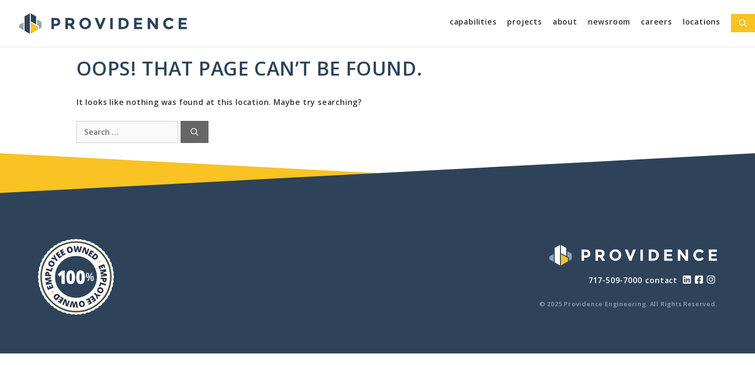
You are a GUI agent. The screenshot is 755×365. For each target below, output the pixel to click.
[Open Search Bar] (743, 23)
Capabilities (473, 21)
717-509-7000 (615, 280)
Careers (656, 21)
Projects (524, 21)
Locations (701, 21)
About (565, 21)
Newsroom (609, 21)
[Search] (194, 132)
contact (661, 280)
